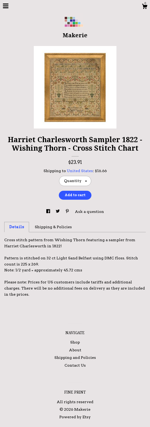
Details (16, 227)
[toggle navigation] (6, 6)
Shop (75, 342)
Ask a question (89, 211)
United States (80, 171)
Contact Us (75, 365)
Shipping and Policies (75, 357)
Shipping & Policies (53, 227)
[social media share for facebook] (48, 211)
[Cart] (144, 7)
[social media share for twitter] (58, 211)
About (75, 350)
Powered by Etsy (75, 417)
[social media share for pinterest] (67, 211)
